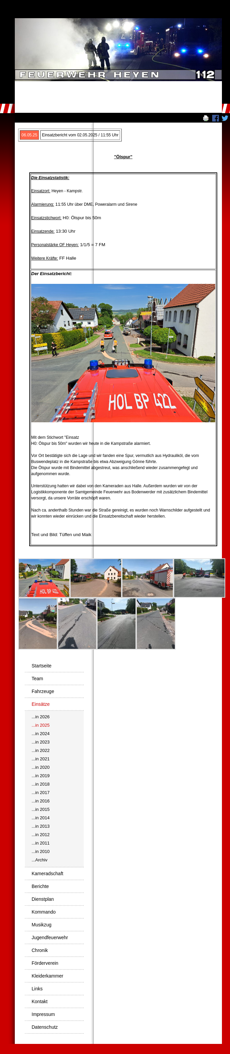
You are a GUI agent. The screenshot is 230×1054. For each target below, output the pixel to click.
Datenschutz (45, 1027)
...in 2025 (41, 725)
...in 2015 (41, 809)
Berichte (40, 886)
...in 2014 (41, 817)
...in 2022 (41, 750)
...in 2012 (41, 834)
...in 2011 (41, 843)
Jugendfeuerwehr (50, 937)
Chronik (40, 950)
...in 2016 (41, 800)
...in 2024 (41, 733)
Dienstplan (43, 899)
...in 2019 (41, 775)
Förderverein (45, 963)
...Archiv (39, 859)
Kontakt (39, 1001)
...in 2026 (41, 716)
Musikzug (41, 924)
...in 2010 (41, 851)
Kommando (44, 912)
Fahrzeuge (43, 691)
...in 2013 (41, 826)
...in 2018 (41, 784)
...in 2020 (41, 767)
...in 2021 (41, 758)
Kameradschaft (47, 873)
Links (37, 988)
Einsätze (41, 704)
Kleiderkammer (47, 976)
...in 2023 (41, 742)
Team (37, 678)
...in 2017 (41, 792)
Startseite (41, 665)
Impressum (43, 1014)
